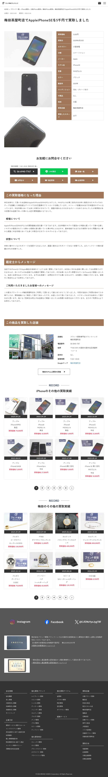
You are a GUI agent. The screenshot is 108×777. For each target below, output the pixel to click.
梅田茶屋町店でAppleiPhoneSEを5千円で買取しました (73, 9)
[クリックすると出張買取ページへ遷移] (84, 180)
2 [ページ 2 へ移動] (42, 488)
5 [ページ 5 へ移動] (60, 488)
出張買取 (85, 752)
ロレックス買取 (36, 742)
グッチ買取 (35, 720)
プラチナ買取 (61, 700)
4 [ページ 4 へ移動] (54, 488)
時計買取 (60, 703)
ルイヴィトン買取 (37, 696)
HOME (6, 9)
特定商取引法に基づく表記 (15, 742)
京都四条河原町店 (88, 736)
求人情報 (9, 700)
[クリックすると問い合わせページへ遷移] (84, 171)
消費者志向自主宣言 (12, 749)
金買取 (59, 696)
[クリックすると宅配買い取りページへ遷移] (54, 180)
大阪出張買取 (86, 755)
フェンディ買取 (36, 710)
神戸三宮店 (86, 723)
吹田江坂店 (86, 703)
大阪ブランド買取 (88, 696)
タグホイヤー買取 (37, 752)
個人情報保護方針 (12, 739)
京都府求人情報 (11, 710)
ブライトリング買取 (38, 755)
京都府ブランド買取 (89, 733)
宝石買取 (60, 706)
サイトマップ (10, 713)
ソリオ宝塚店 (86, 730)
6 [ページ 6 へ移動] (65, 488)
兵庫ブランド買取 (88, 720)
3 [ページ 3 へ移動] (48, 488)
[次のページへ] (72, 488)
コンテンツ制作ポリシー (14, 745)
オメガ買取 (35, 745)
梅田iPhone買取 (48, 9)
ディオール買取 (36, 706)
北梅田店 (85, 716)
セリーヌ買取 (35, 726)
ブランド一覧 (15, 9)
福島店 (84, 713)
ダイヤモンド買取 (63, 710)
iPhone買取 (25, 9)
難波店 (84, 700)
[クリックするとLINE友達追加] (54, 171)
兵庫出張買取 (86, 759)
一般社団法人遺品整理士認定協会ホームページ (49, 662)
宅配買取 (85, 749)
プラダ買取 (35, 723)
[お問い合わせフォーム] (99, 2)
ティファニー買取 (37, 730)
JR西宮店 (85, 726)
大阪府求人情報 (11, 703)
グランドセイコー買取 (38, 749)
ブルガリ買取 (35, 716)
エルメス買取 (35, 700)
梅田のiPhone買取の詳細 (51, 371)
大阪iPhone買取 (35, 9)
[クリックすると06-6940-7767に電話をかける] (24, 171)
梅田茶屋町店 (75, 363)
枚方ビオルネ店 (87, 706)
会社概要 (9, 696)
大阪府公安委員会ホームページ (43, 645)
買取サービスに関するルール (15, 725)
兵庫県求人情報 (11, 706)
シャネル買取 (35, 703)
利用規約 (9, 735)
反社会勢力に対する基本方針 (15, 732)
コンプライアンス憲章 (13, 729)
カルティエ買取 (36, 713)
